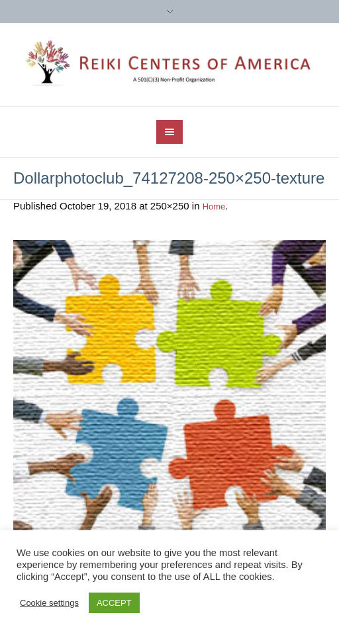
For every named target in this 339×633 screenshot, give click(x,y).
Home (214, 206)
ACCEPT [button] (114, 603)
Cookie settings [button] (49, 603)
